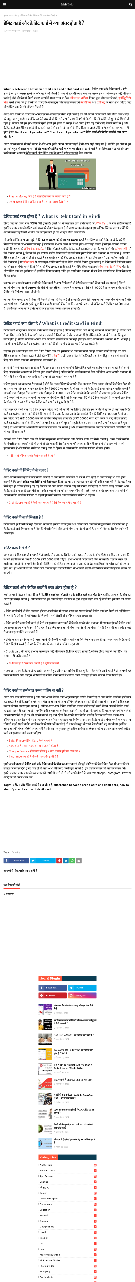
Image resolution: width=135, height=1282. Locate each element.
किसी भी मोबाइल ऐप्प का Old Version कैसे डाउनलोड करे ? (73, 1126)
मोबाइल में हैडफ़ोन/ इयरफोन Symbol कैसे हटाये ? (74, 1141)
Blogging (68, 1187)
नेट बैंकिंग (86, 102)
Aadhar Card (68, 1165)
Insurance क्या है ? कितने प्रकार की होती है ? (33, 756)
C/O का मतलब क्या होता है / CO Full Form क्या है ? (74, 1111)
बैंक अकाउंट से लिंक (110, 266)
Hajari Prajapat (13, 30)
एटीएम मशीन (121, 249)
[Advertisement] (67, 62)
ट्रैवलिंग (57, 356)
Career (68, 1193)
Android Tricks (68, 1170)
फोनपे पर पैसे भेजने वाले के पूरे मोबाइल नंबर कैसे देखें (73, 1007)
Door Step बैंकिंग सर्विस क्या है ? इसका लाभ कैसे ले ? (38, 202)
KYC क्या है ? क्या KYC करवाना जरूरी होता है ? (34, 746)
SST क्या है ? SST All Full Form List (73, 1079)
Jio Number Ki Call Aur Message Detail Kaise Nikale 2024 (73, 1067)
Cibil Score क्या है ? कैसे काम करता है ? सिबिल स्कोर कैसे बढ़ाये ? (45, 502)
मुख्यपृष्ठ (7, 15)
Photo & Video (68, 1266)
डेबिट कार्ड (29, 262)
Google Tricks (68, 1226)
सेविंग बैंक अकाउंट (34, 249)
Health (68, 1232)
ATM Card (101, 223)
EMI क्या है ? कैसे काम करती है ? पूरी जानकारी (34, 663)
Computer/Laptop (68, 1198)
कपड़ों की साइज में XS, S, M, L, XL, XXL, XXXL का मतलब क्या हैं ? (73, 1096)
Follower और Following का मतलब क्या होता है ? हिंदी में (73, 1052)
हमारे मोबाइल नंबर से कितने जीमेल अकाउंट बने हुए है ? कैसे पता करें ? (75, 1022)
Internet (68, 1238)
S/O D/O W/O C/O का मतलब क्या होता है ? (74, 1035)
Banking (15, 15)
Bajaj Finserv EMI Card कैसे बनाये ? (30, 740)
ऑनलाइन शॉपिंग (79, 98)
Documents (68, 1204)
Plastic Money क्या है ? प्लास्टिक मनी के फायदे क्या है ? (39, 196)
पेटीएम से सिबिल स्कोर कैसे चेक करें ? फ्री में (32, 455)
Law (68, 1249)
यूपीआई (101, 102)
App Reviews (68, 1176)
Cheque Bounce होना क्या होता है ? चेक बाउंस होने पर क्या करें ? (44, 751)
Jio (68, 1243)
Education (68, 1210)
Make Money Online (68, 1254)
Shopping (68, 1271)
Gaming (68, 1221)
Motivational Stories (68, 1260)
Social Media (68, 1277)
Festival (68, 1215)
